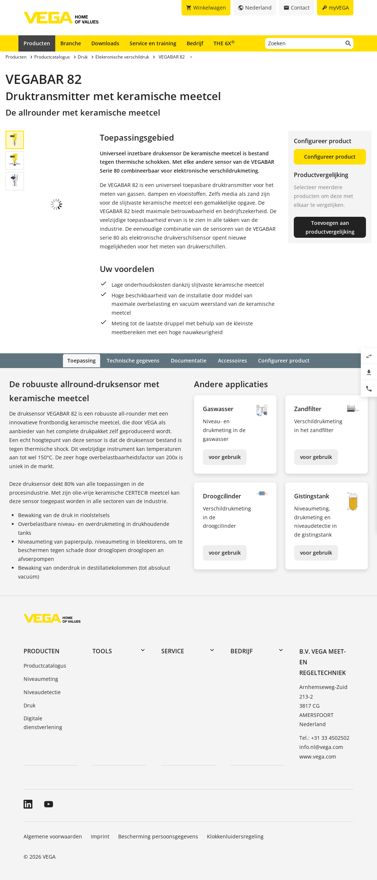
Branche (70, 43)
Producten (37, 43)
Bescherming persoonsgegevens (158, 835)
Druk (29, 704)
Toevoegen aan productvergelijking (330, 227)
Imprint (100, 835)
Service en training (153, 43)
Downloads (105, 43)
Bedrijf (195, 43)
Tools (102, 650)
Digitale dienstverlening (43, 722)
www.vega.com (317, 755)
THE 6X (224, 43)
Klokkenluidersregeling (235, 835)
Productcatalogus (45, 665)
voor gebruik (225, 456)
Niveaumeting (41, 678)
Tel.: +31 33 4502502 (324, 737)
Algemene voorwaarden (53, 835)
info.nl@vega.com (321, 746)
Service (172, 650)
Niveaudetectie (42, 691)
